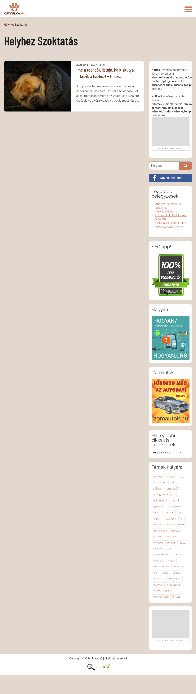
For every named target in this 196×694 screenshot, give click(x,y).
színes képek (161, 554)
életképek (175, 578)
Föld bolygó (160, 500)
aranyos (158, 476)
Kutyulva (14, 8)
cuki (172, 482)
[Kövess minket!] (170, 178)
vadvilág (158, 560)
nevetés (176, 530)
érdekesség (173, 584)
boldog (171, 476)
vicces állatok (161, 566)
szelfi (183, 542)
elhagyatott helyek (164, 494)
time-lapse (179, 554)
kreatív (170, 512)
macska (158, 524)
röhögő (171, 542)
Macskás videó (175, 524)
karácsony (174, 506)
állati (165, 572)
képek (157, 518)
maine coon (160, 530)
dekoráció (172, 488)
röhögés (158, 542)
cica (182, 476)
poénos (158, 536)
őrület (176, 596)
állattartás (159, 578)
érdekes (158, 584)
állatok (176, 572)
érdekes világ (161, 596)
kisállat (158, 512)
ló (181, 518)
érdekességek (162, 590)
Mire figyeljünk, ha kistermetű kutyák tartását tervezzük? (171, 215)
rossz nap (172, 536)
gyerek (176, 500)
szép (169, 548)
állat (156, 572)
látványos (170, 518)
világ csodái (180, 566)
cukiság (158, 488)
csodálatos (160, 482)
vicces (171, 560)
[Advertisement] (170, 131)
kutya (181, 512)
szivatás (158, 548)
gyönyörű (159, 506)
